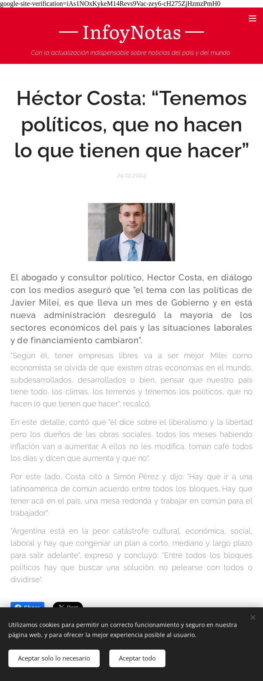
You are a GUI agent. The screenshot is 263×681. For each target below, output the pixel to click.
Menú (252, 18)
